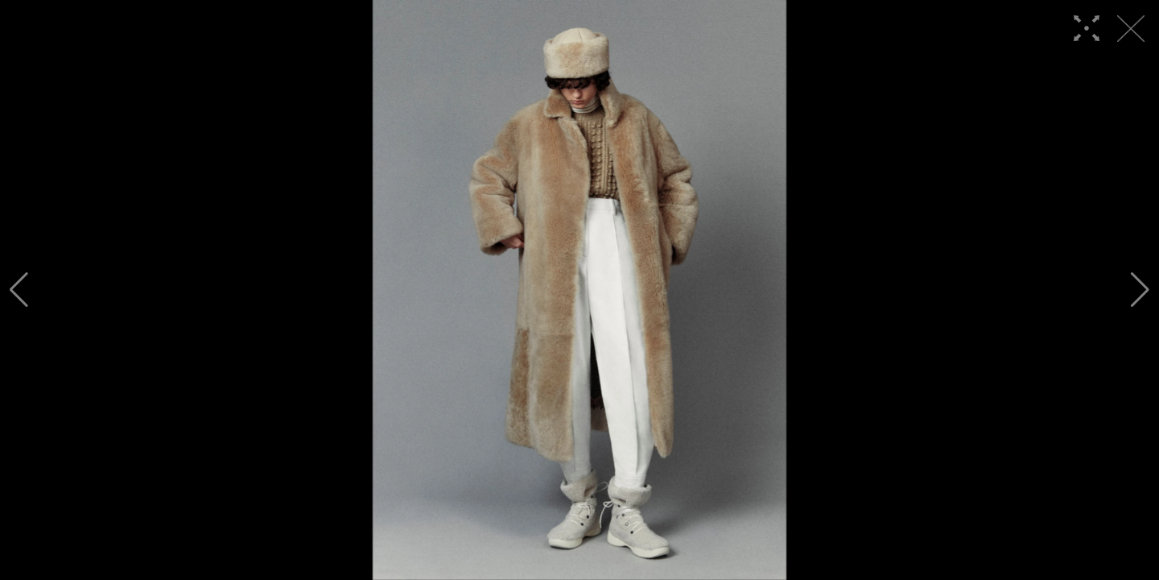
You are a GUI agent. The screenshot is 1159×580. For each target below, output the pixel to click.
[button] (19, 290)
